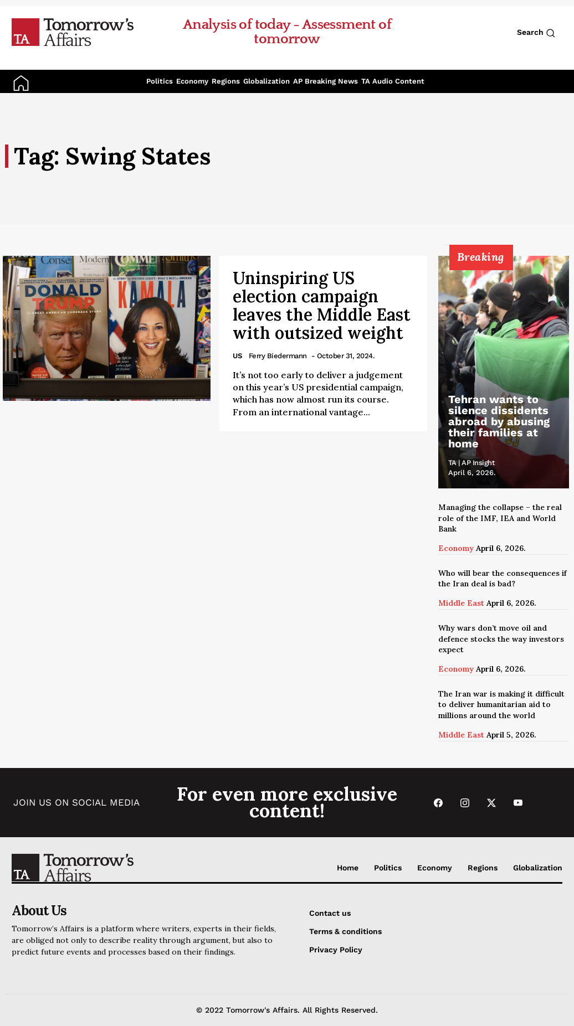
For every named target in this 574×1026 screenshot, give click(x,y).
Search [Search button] (536, 33)
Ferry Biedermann (278, 355)
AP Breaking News (325, 81)
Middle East (461, 603)
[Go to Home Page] (73, 32)
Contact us (330, 913)
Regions (226, 81)
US (237, 356)
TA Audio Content (392, 81)
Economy (192, 81)
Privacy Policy (335, 949)
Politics (159, 81)
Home (347, 867)
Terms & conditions (345, 931)
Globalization (266, 81)
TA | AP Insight (471, 462)
